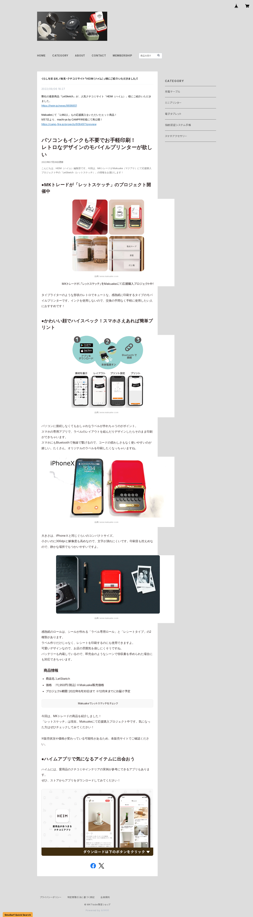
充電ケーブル (172, 91)
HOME (41, 55)
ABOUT (80, 55)
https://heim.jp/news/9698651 (59, 105)
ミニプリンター (173, 102)
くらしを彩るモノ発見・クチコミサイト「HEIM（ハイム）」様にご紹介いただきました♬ (89, 78)
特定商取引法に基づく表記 (81, 897)
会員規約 (105, 897)
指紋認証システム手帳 (178, 124)
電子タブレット (173, 113)
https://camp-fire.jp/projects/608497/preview (68, 124)
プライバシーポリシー (51, 897)
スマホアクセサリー (176, 136)
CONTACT (99, 55)
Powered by (97, 910)
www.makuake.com (109, 276)
